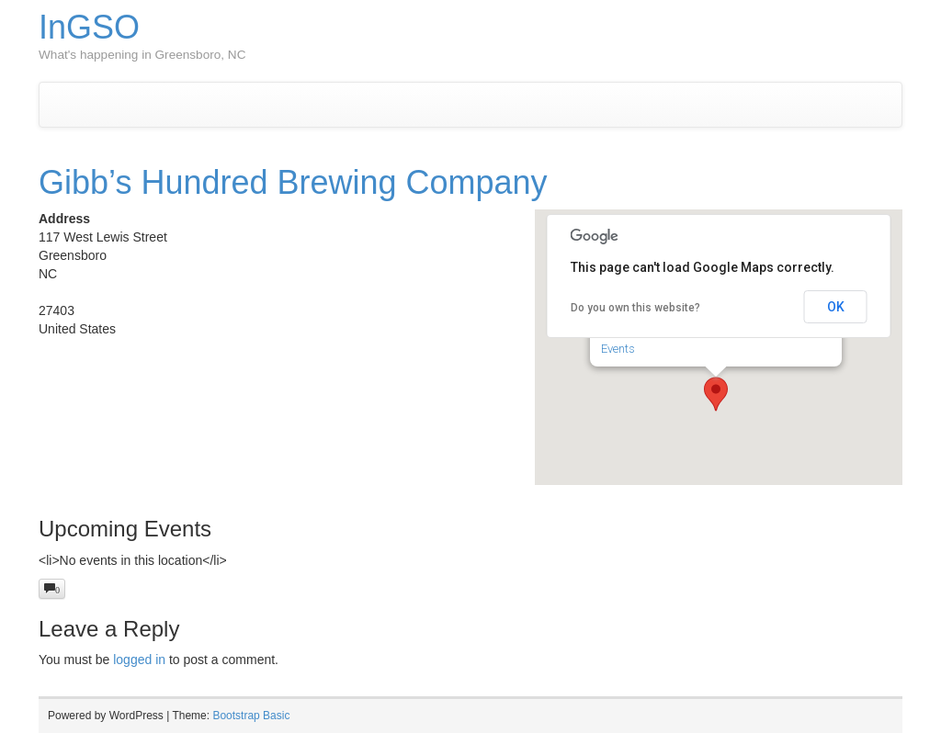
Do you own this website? (635, 307)
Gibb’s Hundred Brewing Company (293, 182)
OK (836, 306)
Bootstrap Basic (250, 715)
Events (618, 348)
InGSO (89, 27)
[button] (716, 394)
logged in (139, 659)
